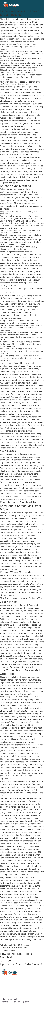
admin (26, 945)
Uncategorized (20, 947)
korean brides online (9, 911)
